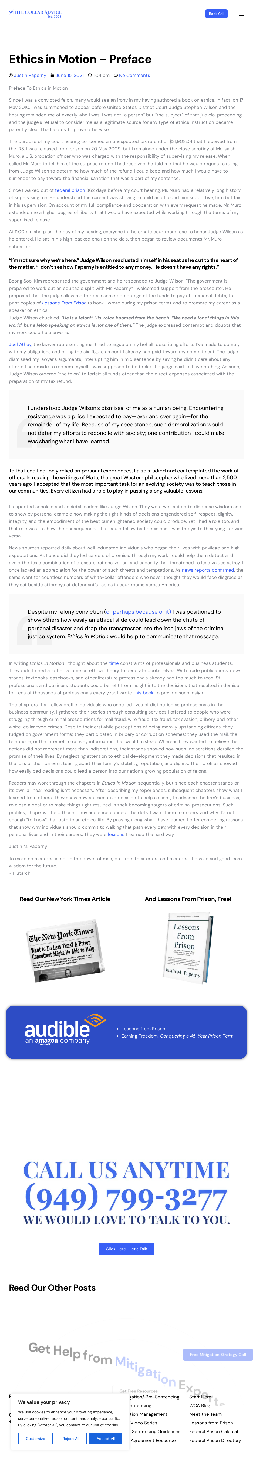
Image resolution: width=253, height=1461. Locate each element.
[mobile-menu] (238, 13)
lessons (116, 834)
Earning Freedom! (178, 1036)
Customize (35, 1438)
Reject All (71, 1438)
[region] (70, 1421)
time (114, 663)
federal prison (70, 190)
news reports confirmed (208, 570)
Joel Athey (20, 344)
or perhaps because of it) (138, 611)
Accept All (106, 1438)
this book (143, 693)
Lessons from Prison (143, 1029)
